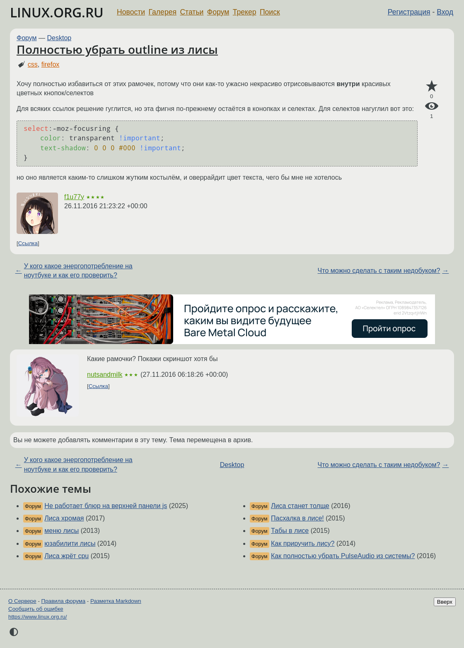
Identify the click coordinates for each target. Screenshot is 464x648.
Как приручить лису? (302, 543)
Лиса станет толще (300, 505)
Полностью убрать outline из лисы (117, 49)
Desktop (59, 37)
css (33, 64)
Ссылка (28, 243)
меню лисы (61, 530)
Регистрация (409, 12)
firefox (50, 64)
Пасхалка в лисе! (297, 518)
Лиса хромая (64, 518)
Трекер (244, 12)
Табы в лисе (290, 530)
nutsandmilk (104, 374)
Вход (445, 12)
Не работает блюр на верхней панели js (105, 505)
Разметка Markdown (115, 601)
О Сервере (22, 601)
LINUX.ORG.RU (57, 12)
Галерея (162, 12)
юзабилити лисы (69, 543)
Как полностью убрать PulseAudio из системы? (343, 555)
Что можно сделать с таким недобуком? (379, 270)
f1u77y (74, 196)
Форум (218, 12)
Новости (131, 12)
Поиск (270, 12)
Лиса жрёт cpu (66, 555)
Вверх (444, 602)
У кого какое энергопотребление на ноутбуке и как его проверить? (78, 271)
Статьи (191, 12)
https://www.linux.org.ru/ (37, 617)
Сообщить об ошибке (35, 609)
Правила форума (63, 601)
